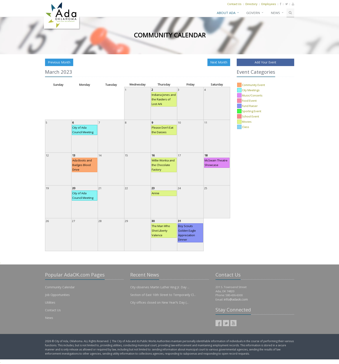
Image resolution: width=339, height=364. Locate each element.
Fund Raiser (250, 106)
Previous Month (59, 62)
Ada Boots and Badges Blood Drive (82, 165)
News (275, 12)
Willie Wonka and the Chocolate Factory (163, 165)
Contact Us (234, 4)
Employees (268, 4)
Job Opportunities (57, 295)
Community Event (253, 85)
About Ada (226, 12)
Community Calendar (60, 287)
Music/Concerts (252, 95)
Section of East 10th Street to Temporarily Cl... (163, 295)
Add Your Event (265, 62)
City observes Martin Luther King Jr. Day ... (159, 287)
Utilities (50, 302)
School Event (250, 116)
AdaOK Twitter (226, 323)
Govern (253, 12)
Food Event (249, 101)
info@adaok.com (236, 299)
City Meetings (251, 90)
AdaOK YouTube (233, 323)
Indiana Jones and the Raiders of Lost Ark (164, 99)
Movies (247, 122)
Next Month (218, 62)
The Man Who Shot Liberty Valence (161, 230)
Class (245, 127)
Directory (251, 4)
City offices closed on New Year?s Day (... (159, 302)
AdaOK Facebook (219, 323)
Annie (155, 193)
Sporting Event (251, 111)
